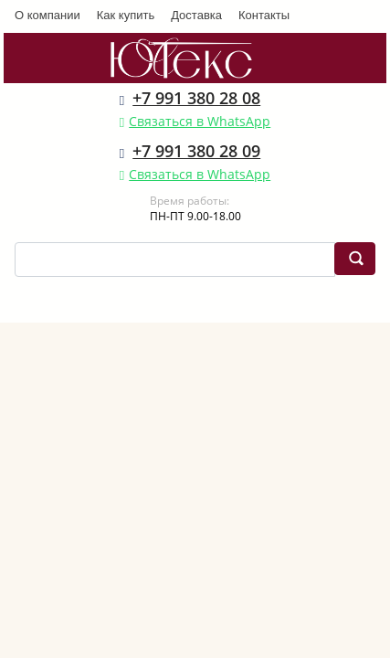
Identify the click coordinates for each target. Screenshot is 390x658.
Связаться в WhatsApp (199, 121)
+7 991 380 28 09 (196, 151)
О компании (47, 15)
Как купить (125, 15)
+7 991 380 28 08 (196, 98)
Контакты (264, 15)
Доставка (196, 15)
